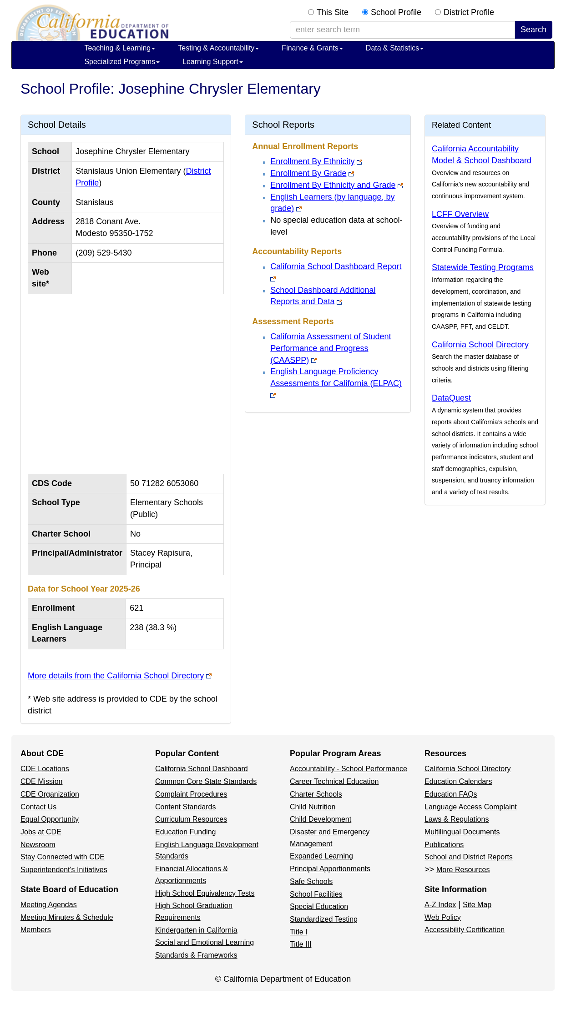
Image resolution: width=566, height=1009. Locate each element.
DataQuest (451, 397)
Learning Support (212, 61)
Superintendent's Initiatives (63, 869)
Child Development (320, 819)
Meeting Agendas (48, 905)
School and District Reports (468, 857)
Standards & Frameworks (196, 955)
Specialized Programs (122, 61)
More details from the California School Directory (116, 675)
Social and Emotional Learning (204, 942)
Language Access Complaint (470, 807)
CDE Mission (41, 781)
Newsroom (37, 844)
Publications (444, 844)
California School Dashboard (201, 769)
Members (35, 930)
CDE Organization (49, 794)
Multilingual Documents (462, 832)
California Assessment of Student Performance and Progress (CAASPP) (330, 348)
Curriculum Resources (191, 819)
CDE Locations (44, 769)
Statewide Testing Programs (483, 267)
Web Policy (442, 917)
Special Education (319, 906)
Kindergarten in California (196, 930)
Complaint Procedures (191, 794)
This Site (333, 12)
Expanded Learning (321, 856)
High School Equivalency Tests (205, 893)
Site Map (477, 905)
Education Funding (185, 832)
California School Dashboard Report (335, 266)
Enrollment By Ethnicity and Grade (332, 185)
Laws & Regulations (456, 819)
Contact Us (38, 807)
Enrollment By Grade (308, 173)
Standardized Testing (324, 919)
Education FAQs (450, 794)
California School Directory (480, 344)
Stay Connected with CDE (62, 857)
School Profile (396, 12)
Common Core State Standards (206, 781)
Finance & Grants (312, 48)
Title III (300, 944)
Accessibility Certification (464, 930)
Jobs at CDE (40, 832)
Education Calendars (458, 781)
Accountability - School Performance (348, 769)
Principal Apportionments (330, 869)
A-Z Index (440, 905)
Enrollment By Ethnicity (312, 161)
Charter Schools (316, 794)
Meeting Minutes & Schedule (66, 917)
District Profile (469, 12)
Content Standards (185, 807)
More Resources (463, 869)
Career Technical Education (334, 781)
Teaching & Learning (119, 48)
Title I (299, 932)
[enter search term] (402, 30)
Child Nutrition (312, 807)
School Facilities (316, 894)
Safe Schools (311, 881)
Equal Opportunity (49, 819)
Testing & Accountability (218, 48)
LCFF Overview (460, 214)
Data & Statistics (395, 48)
